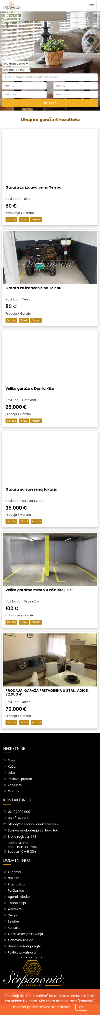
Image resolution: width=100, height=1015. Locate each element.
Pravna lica (16, 884)
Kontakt (14, 927)
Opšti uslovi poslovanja (25, 934)
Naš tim (14, 878)
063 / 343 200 (18, 818)
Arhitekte (15, 909)
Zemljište (15, 785)
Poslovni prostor (20, 779)
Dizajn (12, 915)
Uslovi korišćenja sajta (24, 946)
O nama (14, 872)
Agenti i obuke (19, 897)
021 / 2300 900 (19, 812)
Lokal (11, 772)
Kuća (12, 766)
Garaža (13, 791)
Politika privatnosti (22, 952)
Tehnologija (17, 903)
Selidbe (13, 921)
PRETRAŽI (50, 103)
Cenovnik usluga (20, 940)
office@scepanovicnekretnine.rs (33, 824)
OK (81, 1007)
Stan (11, 760)
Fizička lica (16, 890)
